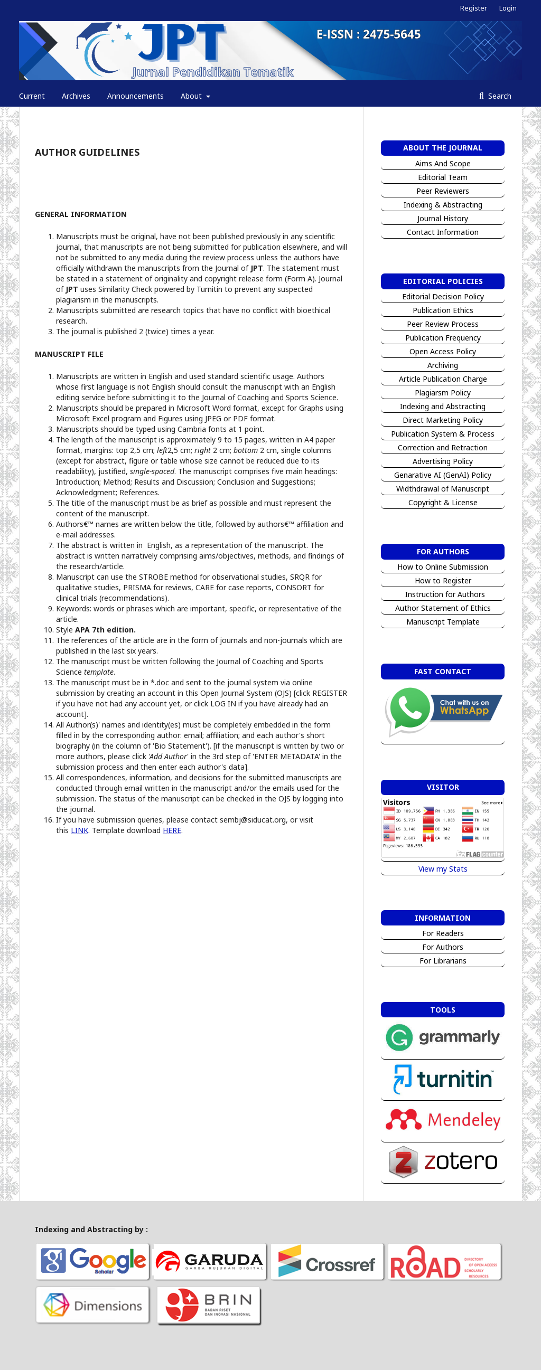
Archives (76, 96)
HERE (172, 830)
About (192, 96)
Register (473, 8)
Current (32, 96)
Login (508, 8)
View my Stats (443, 869)
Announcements (135, 96)
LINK (79, 830)
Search (498, 96)
